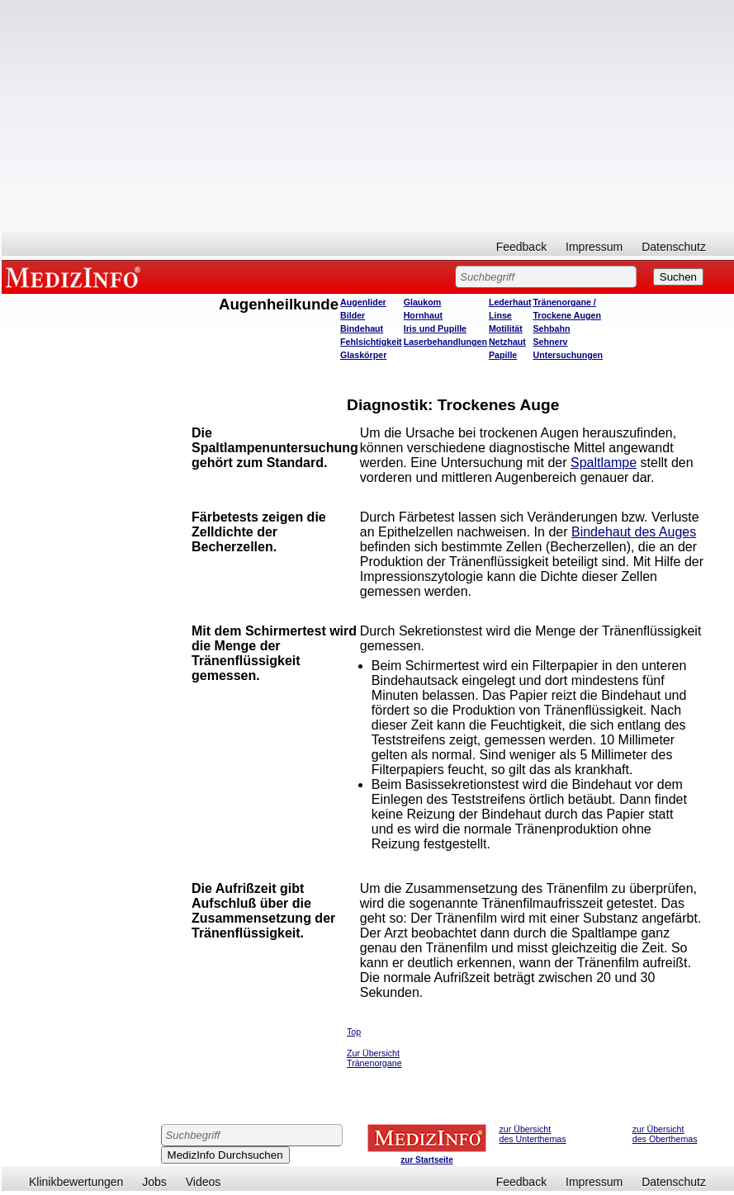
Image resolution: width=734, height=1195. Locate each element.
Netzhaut (507, 342)
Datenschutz (674, 246)
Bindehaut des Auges (633, 532)
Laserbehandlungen (445, 342)
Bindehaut (361, 328)
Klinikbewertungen (76, 1181)
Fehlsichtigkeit (371, 342)
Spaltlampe (604, 463)
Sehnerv (550, 342)
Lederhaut (510, 302)
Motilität (506, 328)
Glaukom (423, 302)
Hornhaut (423, 315)
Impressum (594, 246)
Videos (203, 1181)
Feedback (521, 246)
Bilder (352, 315)
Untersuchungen (568, 355)
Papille (503, 355)
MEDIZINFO (76, 276)
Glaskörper (363, 355)
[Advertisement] (368, 115)
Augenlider (363, 302)
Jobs (154, 1181)
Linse (500, 315)
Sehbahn (551, 328)
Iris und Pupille (435, 328)
